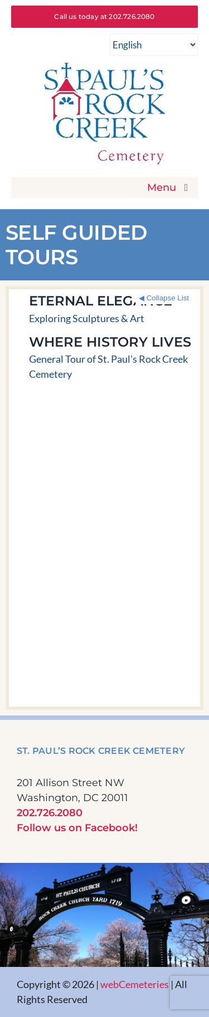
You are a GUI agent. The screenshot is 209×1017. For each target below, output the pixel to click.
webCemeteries (134, 984)
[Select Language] (154, 44)
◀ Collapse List (164, 298)
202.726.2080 (49, 813)
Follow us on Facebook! (77, 828)
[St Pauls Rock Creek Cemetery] (104, 66)
